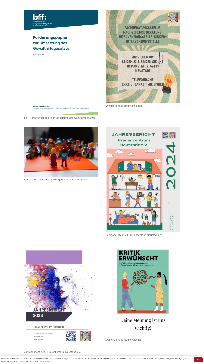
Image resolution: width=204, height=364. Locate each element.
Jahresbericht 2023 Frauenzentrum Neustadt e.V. (52, 351)
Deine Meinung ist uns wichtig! (123, 339)
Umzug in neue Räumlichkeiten (124, 105)
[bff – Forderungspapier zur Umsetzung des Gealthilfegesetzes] (61, 12)
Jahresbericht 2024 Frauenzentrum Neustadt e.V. (134, 235)
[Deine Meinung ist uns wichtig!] (143, 246)
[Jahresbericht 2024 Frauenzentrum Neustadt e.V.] (143, 129)
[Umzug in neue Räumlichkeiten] (143, 12)
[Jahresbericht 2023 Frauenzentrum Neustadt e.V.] (61, 246)
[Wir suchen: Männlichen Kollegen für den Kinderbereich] (61, 129)
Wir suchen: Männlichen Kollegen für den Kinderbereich (56, 179)
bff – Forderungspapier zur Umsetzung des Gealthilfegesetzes (59, 117)
